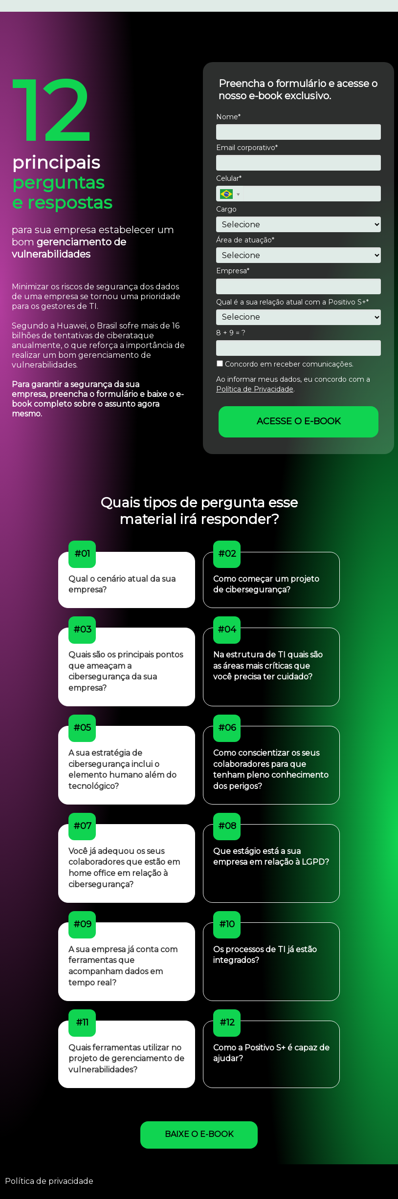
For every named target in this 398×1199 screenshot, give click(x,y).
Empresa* (232, 271)
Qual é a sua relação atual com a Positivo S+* (292, 302)
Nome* (228, 117)
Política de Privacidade (254, 389)
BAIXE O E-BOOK (199, 1134)
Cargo (226, 209)
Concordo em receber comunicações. (285, 364)
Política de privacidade (49, 1181)
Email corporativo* (247, 148)
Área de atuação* (245, 240)
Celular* (229, 178)
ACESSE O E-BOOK (299, 421)
